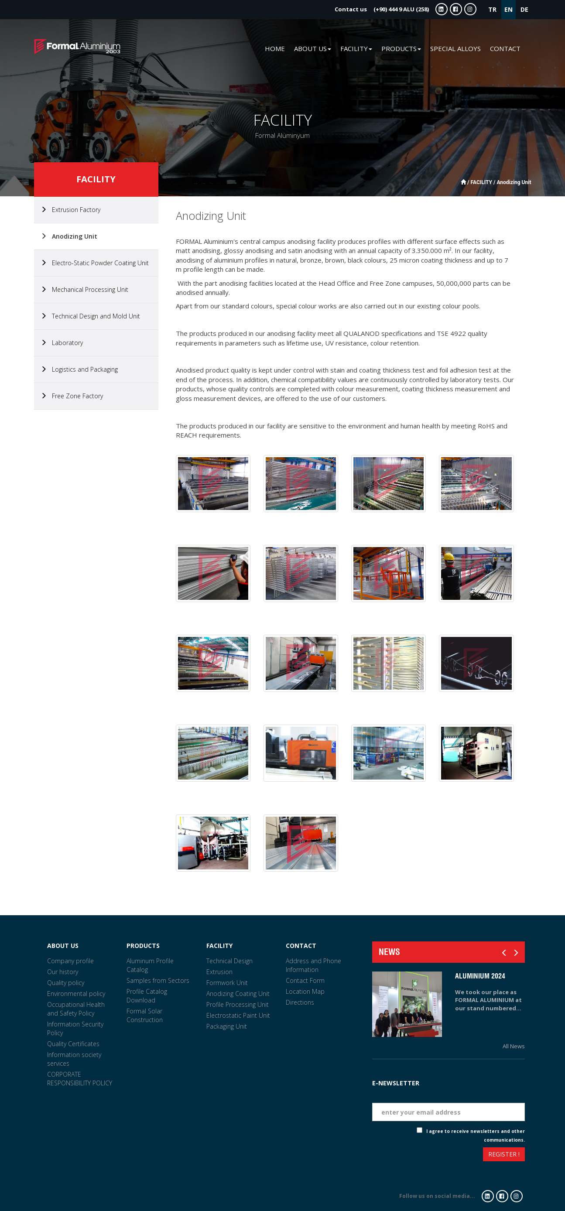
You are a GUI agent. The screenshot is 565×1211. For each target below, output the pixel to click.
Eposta (514, 1096)
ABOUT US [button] (312, 48)
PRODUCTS (143, 945)
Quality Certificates (73, 1044)
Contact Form (305, 980)
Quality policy (65, 982)
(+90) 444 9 (382, 9)
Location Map (305, 991)
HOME (275, 48)
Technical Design (229, 961)
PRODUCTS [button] (401, 48)
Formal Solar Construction (145, 1015)
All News (514, 1046)
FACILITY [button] (356, 48)
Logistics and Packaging (79, 369)
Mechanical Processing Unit (84, 289)
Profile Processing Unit (237, 1004)
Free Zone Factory (72, 396)
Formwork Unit (227, 982)
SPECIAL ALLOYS (455, 48)
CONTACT (505, 48)
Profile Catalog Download (147, 995)
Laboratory (62, 343)
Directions (300, 1002)
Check (409, 1131)
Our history (62, 972)
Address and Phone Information (313, 965)
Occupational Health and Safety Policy (76, 1008)
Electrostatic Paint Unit (238, 1015)
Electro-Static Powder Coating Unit (95, 263)
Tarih (516, 1072)
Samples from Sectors (158, 980)
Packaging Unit (226, 1026)
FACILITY (219, 945)
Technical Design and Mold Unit (90, 316)
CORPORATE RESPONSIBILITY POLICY (79, 1078)
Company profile (70, 961)
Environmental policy (76, 993)
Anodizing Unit (69, 236)
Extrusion (219, 972)
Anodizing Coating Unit (238, 993)
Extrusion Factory (70, 209)
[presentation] (404, 1155)
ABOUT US (63, 945)
